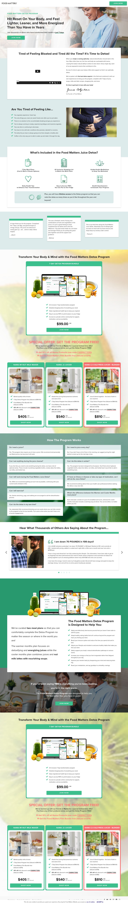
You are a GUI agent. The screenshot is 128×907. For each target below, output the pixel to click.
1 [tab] (59, 572)
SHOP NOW (26, 423)
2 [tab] (61, 572)
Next (122, 553)
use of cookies (91, 902)
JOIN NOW (118, 3)
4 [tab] (67, 572)
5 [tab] (69, 572)
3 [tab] (64, 572)
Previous (6, 553)
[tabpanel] (64, 551)
